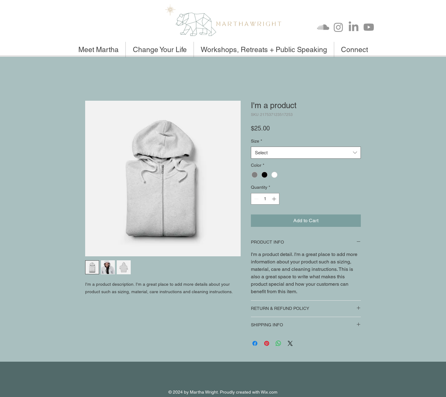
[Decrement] (256, 198)
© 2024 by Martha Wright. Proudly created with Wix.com (223, 392)
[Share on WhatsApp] (278, 343)
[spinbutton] (265, 198)
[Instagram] (338, 27)
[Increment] (274, 198)
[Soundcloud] (323, 27)
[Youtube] (369, 27)
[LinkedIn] (354, 27)
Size (256, 141)
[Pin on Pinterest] (266, 343)
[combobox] (306, 153)
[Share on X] (290, 343)
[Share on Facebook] (255, 343)
